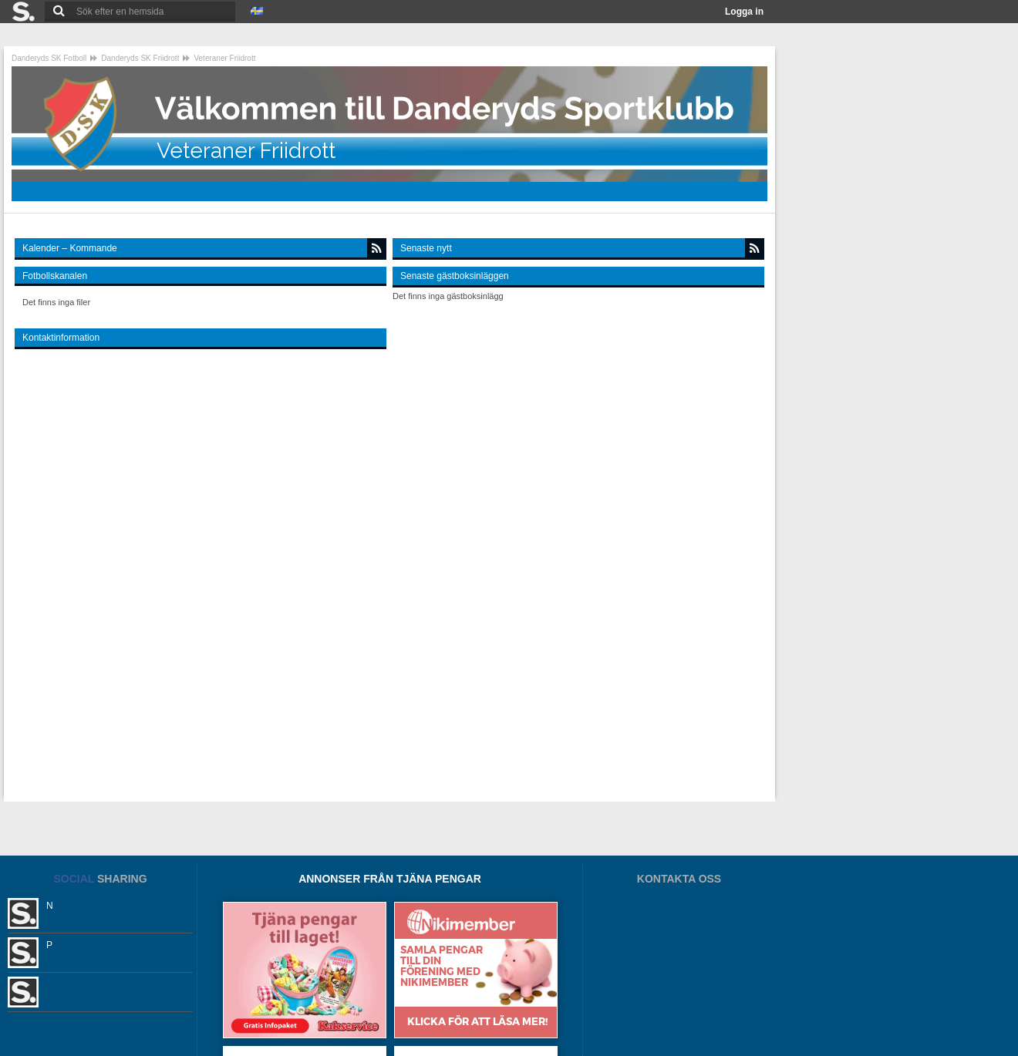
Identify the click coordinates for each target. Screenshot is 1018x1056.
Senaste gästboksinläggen (454, 276)
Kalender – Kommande (69, 248)
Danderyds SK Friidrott (140, 58)
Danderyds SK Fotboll (49, 58)
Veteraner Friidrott (224, 58)
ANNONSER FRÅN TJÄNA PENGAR (389, 879)
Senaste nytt (426, 248)
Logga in (744, 11)
